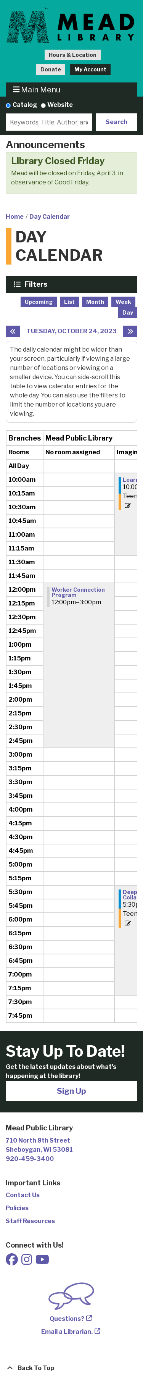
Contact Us (23, 1195)
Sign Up (71, 1091)
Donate (50, 69)
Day (127, 312)
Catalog (25, 104)
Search (116, 122)
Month (95, 302)
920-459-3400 (30, 1158)
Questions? (67, 1318)
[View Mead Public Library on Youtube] (42, 1262)
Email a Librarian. (67, 1331)
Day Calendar (49, 216)
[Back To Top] (71, 1368)
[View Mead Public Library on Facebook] (12, 1262)
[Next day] (130, 331)
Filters (37, 284)
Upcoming (39, 302)
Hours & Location (72, 55)
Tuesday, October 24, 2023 (71, 331)
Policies (17, 1208)
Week (123, 302)
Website (60, 104)
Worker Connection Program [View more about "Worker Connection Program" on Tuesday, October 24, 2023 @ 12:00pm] (78, 592)
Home (15, 216)
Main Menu (37, 89)
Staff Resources (30, 1221)
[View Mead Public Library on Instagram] (27, 1262)
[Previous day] (13, 331)
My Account (90, 69)
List (69, 302)
